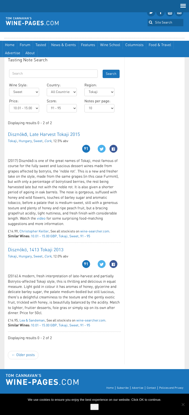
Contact (151, 388)
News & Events (63, 45)
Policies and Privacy (171, 388)
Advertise (12, 53)
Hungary (25, 141)
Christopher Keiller (34, 231)
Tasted (40, 45)
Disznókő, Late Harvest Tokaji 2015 (44, 134)
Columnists (134, 45)
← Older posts (23, 355)
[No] (182, 404)
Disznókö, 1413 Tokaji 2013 (35, 250)
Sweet (38, 141)
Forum (25, 45)
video (41, 218)
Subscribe (123, 388)
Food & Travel (160, 45)
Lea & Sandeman (32, 320)
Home (10, 45)
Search (111, 74)
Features (88, 45)
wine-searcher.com (94, 231)
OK (94, 407)
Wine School (110, 45)
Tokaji (12, 141)
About (30, 53)
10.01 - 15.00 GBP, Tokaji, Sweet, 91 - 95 (60, 236)
